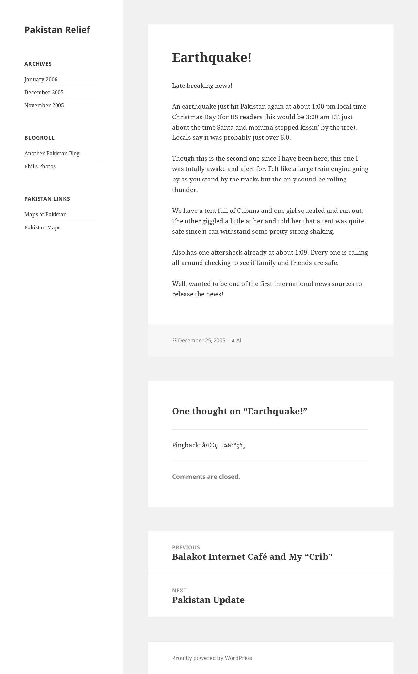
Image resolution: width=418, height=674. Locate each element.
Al (238, 340)
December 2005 (44, 92)
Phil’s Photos (40, 166)
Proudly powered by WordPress (212, 658)
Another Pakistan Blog (52, 153)
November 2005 (44, 105)
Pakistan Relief (57, 30)
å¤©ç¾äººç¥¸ (222, 445)
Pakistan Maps (42, 227)
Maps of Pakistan (45, 214)
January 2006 (40, 79)
